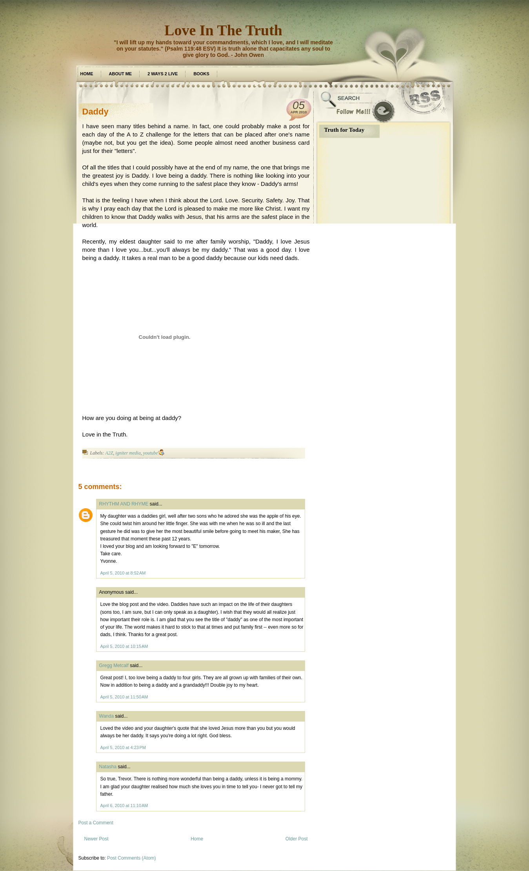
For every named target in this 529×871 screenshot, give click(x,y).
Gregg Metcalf (114, 665)
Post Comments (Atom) (131, 858)
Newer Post (96, 839)
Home (86, 73)
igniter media (127, 453)
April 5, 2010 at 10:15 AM (124, 646)
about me (120, 73)
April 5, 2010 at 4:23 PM (123, 747)
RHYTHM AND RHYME (124, 504)
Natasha (108, 766)
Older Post (296, 839)
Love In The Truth (223, 30)
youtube (150, 453)
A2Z (109, 453)
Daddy (95, 111)
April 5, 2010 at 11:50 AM (124, 697)
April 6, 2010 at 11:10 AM (124, 805)
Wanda (106, 716)
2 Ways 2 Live (162, 73)
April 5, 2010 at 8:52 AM (123, 573)
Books (201, 73)
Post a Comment (95, 823)
